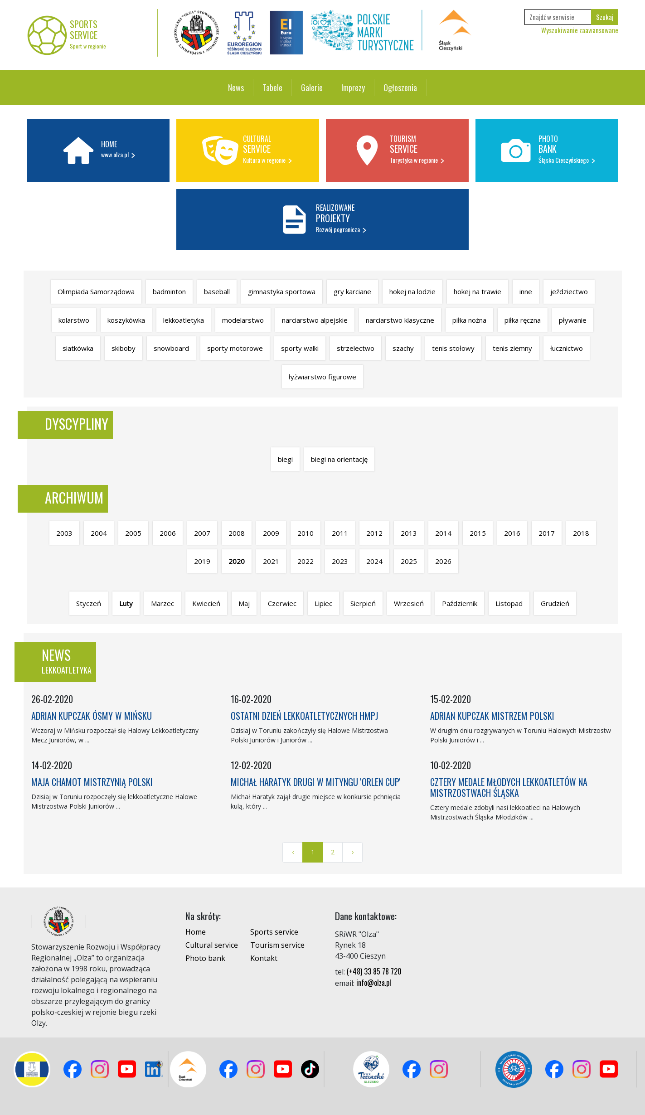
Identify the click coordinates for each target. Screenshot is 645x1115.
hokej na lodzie (412, 291)
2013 (409, 533)
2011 (340, 533)
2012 (374, 533)
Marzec (162, 603)
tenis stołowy (453, 348)
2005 (133, 533)
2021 (271, 561)
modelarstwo (243, 320)
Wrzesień (409, 603)
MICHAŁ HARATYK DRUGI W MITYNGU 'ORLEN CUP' (316, 782)
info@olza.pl (373, 982)
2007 (202, 533)
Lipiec (323, 603)
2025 (409, 561)
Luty (126, 603)
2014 (443, 533)
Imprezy (353, 87)
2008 (236, 533)
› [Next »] (353, 852)
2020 (236, 561)
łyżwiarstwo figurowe (322, 376)
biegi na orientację (339, 459)
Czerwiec (282, 603)
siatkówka (78, 348)
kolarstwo (73, 320)
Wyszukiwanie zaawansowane (579, 30)
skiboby (124, 348)
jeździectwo (569, 291)
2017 (546, 533)
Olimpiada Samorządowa (96, 291)
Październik (459, 603)
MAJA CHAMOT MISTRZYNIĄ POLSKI (92, 782)
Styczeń (88, 603)
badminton (169, 291)
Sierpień (363, 603)
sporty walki (300, 348)
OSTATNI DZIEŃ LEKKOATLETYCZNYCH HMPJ (304, 715)
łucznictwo (566, 348)
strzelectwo (355, 348)
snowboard (171, 348)
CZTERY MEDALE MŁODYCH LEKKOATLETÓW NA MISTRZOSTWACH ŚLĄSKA (508, 787)
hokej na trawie (477, 291)
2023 (340, 561)
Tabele (272, 87)
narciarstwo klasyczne (400, 320)
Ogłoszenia (400, 87)
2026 (443, 561)
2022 (305, 561)
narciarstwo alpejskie (315, 320)
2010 (305, 533)
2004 (99, 533)
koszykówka (126, 320)
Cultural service (211, 945)
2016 (512, 533)
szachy (403, 348)
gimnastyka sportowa (281, 291)
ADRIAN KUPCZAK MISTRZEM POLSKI (492, 715)
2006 (168, 533)
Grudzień (555, 603)
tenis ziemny (512, 348)
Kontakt (263, 958)
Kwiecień (206, 603)
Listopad (509, 603)
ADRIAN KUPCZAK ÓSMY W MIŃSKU (91, 715)
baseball (217, 291)
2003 (64, 533)
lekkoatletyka (183, 320)
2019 (202, 561)
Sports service (274, 932)
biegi (285, 459)
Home (195, 932)
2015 (478, 533)
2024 (374, 561)
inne (525, 291)
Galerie (312, 87)
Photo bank (205, 958)
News (236, 87)
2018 (581, 533)
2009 (271, 533)
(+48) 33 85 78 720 (374, 971)
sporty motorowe (235, 348)
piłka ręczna (522, 320)
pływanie (573, 320)
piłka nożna (469, 320)
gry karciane (352, 291)
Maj (244, 603)
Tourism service (277, 945)
